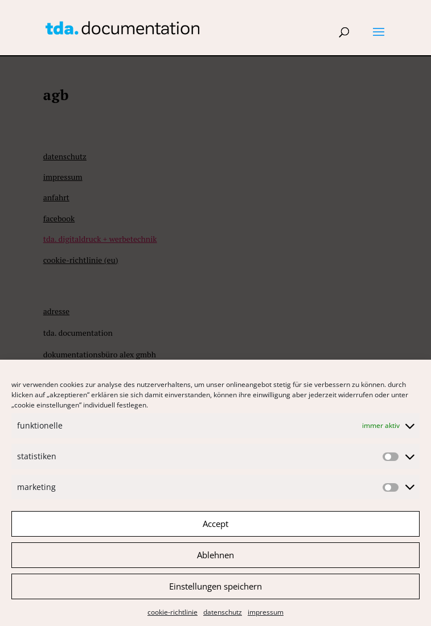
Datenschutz (222, 616)
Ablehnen (215, 560)
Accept (215, 528)
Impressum (266, 616)
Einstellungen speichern (215, 591)
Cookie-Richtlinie (172, 616)
